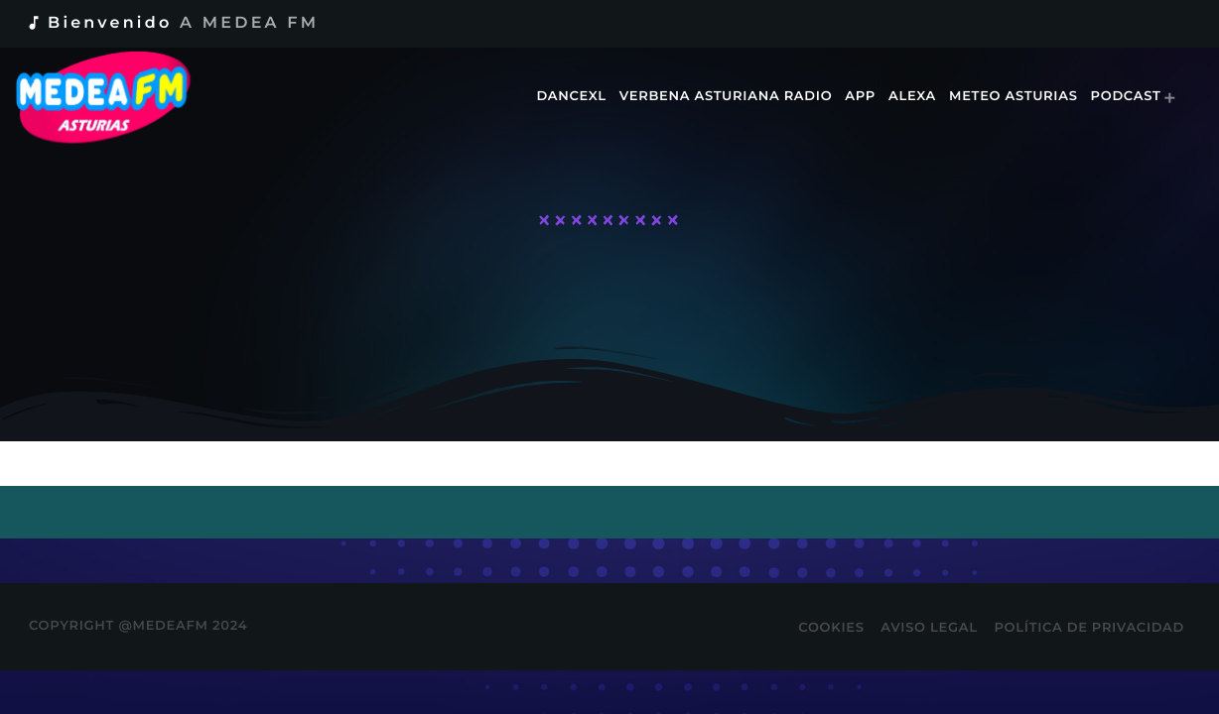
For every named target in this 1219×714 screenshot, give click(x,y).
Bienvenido (172, 23)
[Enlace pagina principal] (115, 97)
